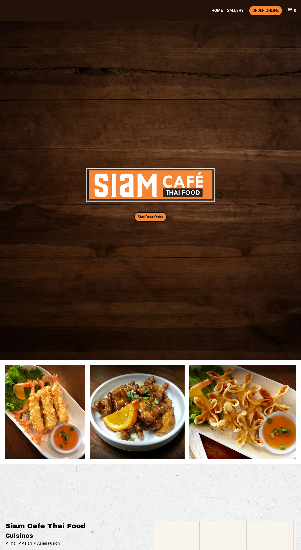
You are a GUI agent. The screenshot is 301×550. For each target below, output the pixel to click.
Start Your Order (150, 217)
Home (217, 10)
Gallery (235, 10)
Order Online (265, 10)
